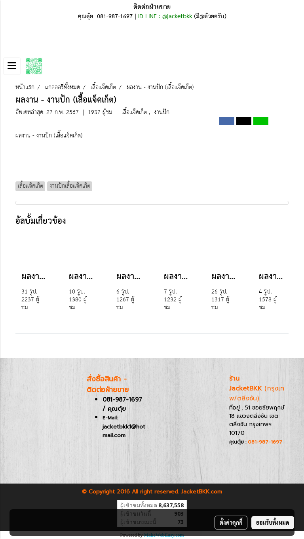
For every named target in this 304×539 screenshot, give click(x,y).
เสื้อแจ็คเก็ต (135, 112)
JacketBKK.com (201, 492)
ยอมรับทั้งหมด (272, 522)
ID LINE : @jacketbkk (165, 16)
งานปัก (161, 112)
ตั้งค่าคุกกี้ (231, 522)
